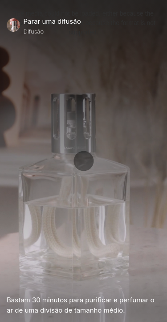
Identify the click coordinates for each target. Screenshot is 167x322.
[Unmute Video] (157, 283)
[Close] (157, 26)
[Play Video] (10, 283)
